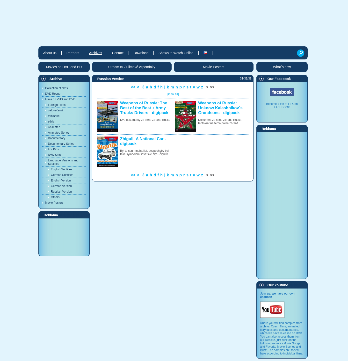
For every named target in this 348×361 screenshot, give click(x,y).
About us (50, 53)
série (51, 121)
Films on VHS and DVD (60, 99)
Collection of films (56, 88)
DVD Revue (52, 93)
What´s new (282, 67)
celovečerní (55, 110)
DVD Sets (54, 155)
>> (212, 87)
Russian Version (61, 191)
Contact (117, 53)
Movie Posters (54, 202)
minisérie (54, 116)
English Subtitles (61, 169)
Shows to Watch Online (176, 53)
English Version (61, 180)
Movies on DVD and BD (64, 67)
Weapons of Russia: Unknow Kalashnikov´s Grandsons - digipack (220, 108)
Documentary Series (61, 143)
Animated (54, 127)
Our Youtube (278, 285)
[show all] (173, 94)
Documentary (56, 138)
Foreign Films (57, 105)
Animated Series (58, 132)
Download (141, 53)
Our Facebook (279, 79)
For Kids (53, 149)
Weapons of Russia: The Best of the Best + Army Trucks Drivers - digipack (144, 108)
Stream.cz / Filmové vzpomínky (131, 67)
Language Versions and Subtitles (63, 162)
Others (55, 197)
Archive (56, 79)
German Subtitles (62, 175)
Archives (95, 53)
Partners (72, 53)
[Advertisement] (64, 237)
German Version (61, 186)
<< (133, 87)
